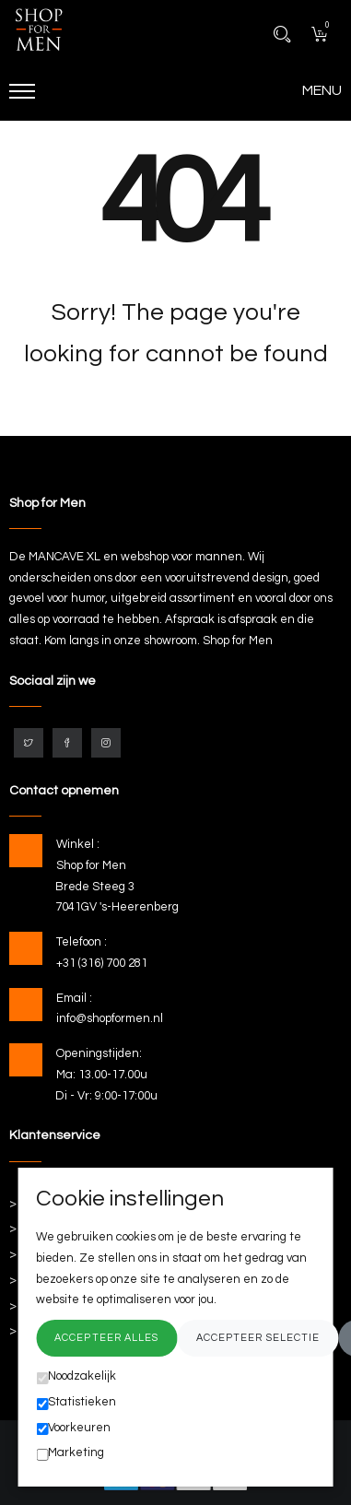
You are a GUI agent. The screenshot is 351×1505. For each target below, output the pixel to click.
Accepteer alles (106, 1338)
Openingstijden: (99, 1053)
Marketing (70, 1453)
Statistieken (76, 1402)
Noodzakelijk (76, 1377)
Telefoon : (81, 941)
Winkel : (77, 844)
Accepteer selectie (258, 1338)
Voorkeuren (73, 1428)
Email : (74, 998)
